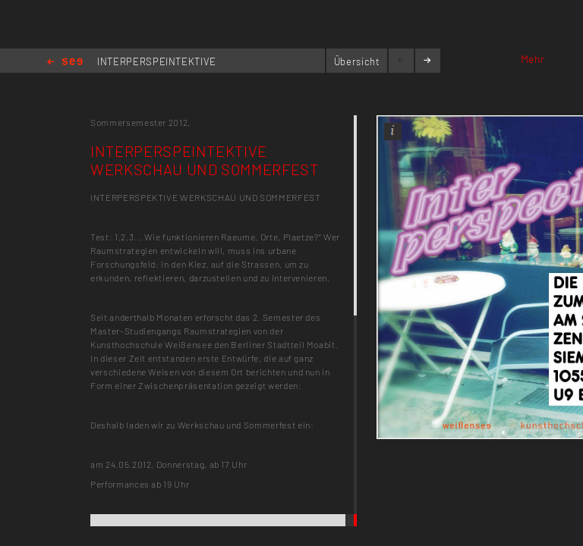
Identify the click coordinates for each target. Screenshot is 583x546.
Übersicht (357, 61)
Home (65, 62)
